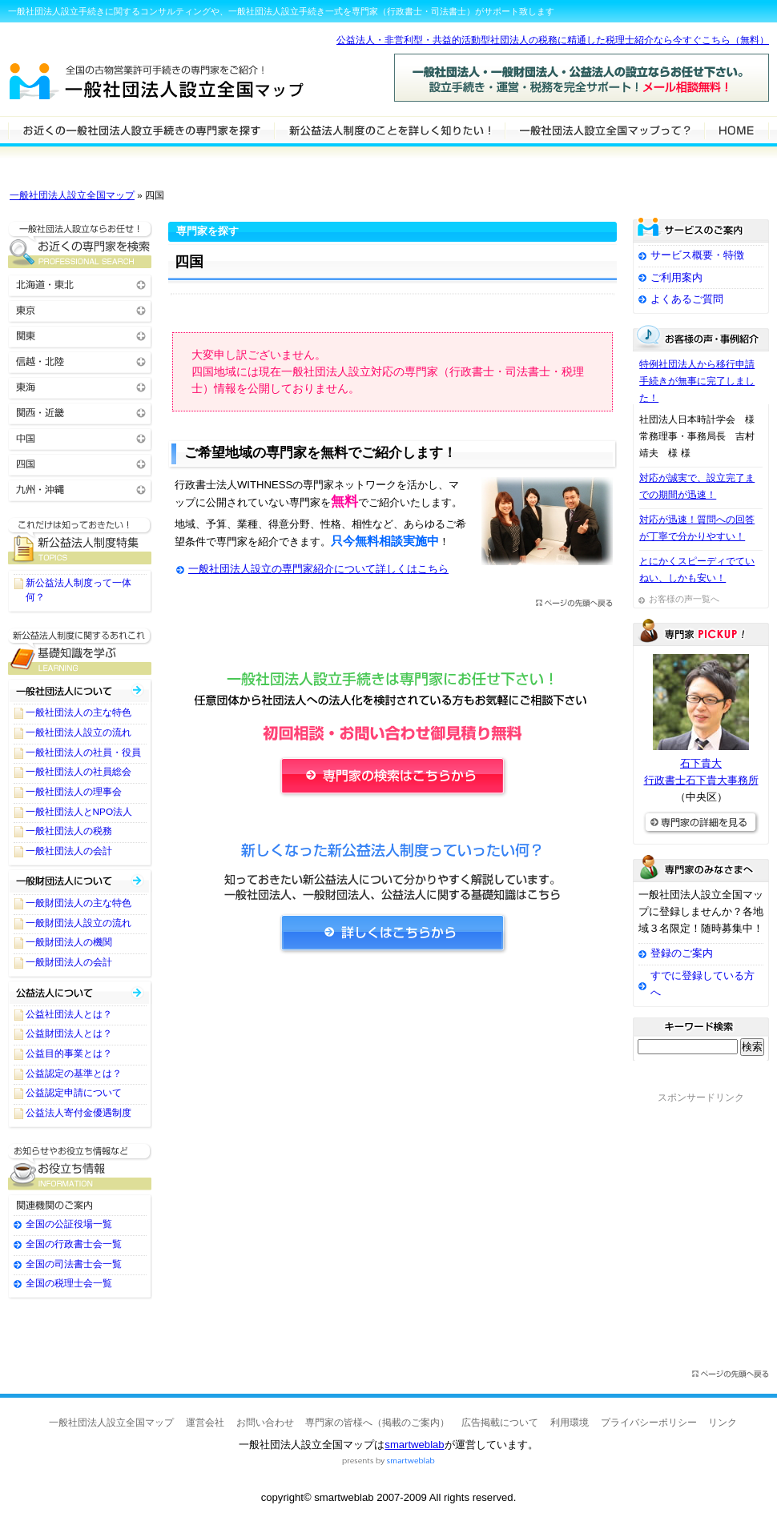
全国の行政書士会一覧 (74, 1244)
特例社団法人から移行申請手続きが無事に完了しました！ (697, 381)
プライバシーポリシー (649, 1422)
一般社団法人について (80, 690)
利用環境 (569, 1422)
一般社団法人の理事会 (74, 791)
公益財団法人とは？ (69, 1033)
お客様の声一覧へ (684, 599)
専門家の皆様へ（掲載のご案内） (377, 1422)
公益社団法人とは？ (69, 1014)
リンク (722, 1422)
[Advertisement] (392, 1114)
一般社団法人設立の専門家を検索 (141, 129)
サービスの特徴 (604, 129)
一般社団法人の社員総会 (78, 771)
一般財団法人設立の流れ (78, 923)
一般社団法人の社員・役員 (83, 752)
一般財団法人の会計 (69, 962)
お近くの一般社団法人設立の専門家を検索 (80, 244)
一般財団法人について (80, 881)
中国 (80, 437)
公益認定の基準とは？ (74, 1073)
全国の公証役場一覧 (69, 1224)
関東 (80, 335)
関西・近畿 (80, 412)
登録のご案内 (681, 953)
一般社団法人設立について (389, 129)
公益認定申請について (74, 1092)
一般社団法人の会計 (69, 851)
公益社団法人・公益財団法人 (80, 992)
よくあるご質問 (686, 299)
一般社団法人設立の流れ (78, 732)
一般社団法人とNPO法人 (79, 811)
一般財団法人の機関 (69, 942)
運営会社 (205, 1422)
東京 (80, 309)
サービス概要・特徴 (697, 255)
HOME (736, 129)
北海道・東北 (80, 284)
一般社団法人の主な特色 (78, 712)
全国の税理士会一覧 (69, 1283)
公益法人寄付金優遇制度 (78, 1112)
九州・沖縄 (80, 489)
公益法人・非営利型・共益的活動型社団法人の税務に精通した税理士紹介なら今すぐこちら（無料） (552, 40)
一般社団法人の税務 (69, 831)
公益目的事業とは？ (69, 1053)
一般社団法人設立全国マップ (72, 195)
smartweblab (414, 1445)
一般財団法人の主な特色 (78, 903)
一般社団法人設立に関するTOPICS (80, 540)
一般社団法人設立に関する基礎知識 (80, 651)
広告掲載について (499, 1422)
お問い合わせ (265, 1422)
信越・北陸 (80, 360)
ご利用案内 (676, 277)
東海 (80, 386)
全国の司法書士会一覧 (74, 1264)
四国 (80, 463)
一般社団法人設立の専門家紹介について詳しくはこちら (318, 569)
